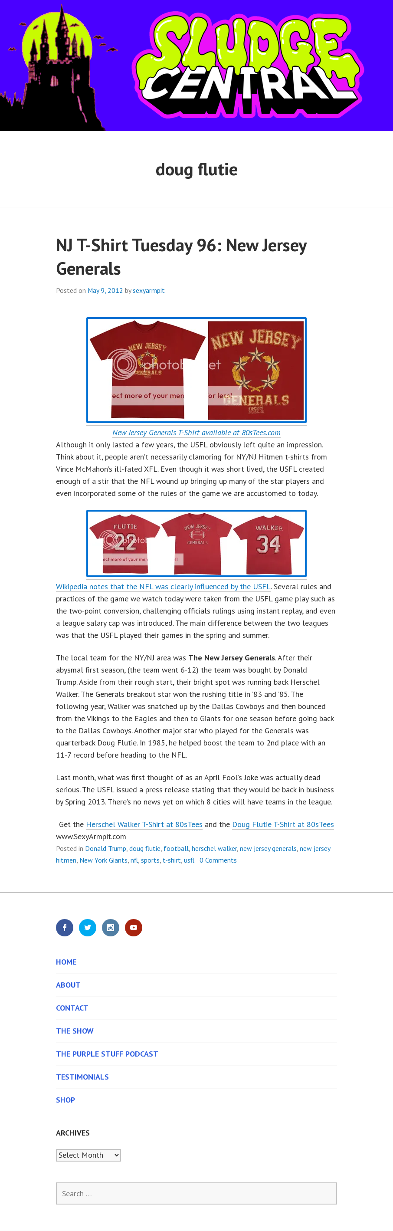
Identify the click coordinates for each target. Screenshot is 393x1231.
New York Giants (103, 860)
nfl (134, 860)
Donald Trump (105, 848)
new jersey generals (268, 848)
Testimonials (82, 1077)
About (68, 985)
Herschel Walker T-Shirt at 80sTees (144, 824)
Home (66, 962)
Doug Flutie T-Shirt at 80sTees (283, 824)
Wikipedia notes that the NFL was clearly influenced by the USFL (163, 586)
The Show (75, 1031)
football (176, 848)
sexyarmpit (149, 290)
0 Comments (218, 860)
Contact (72, 1008)
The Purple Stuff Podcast (107, 1054)
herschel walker (214, 848)
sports (150, 860)
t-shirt (172, 860)
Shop (65, 1100)
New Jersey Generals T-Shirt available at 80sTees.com (196, 432)
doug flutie (144, 848)
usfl (189, 860)
